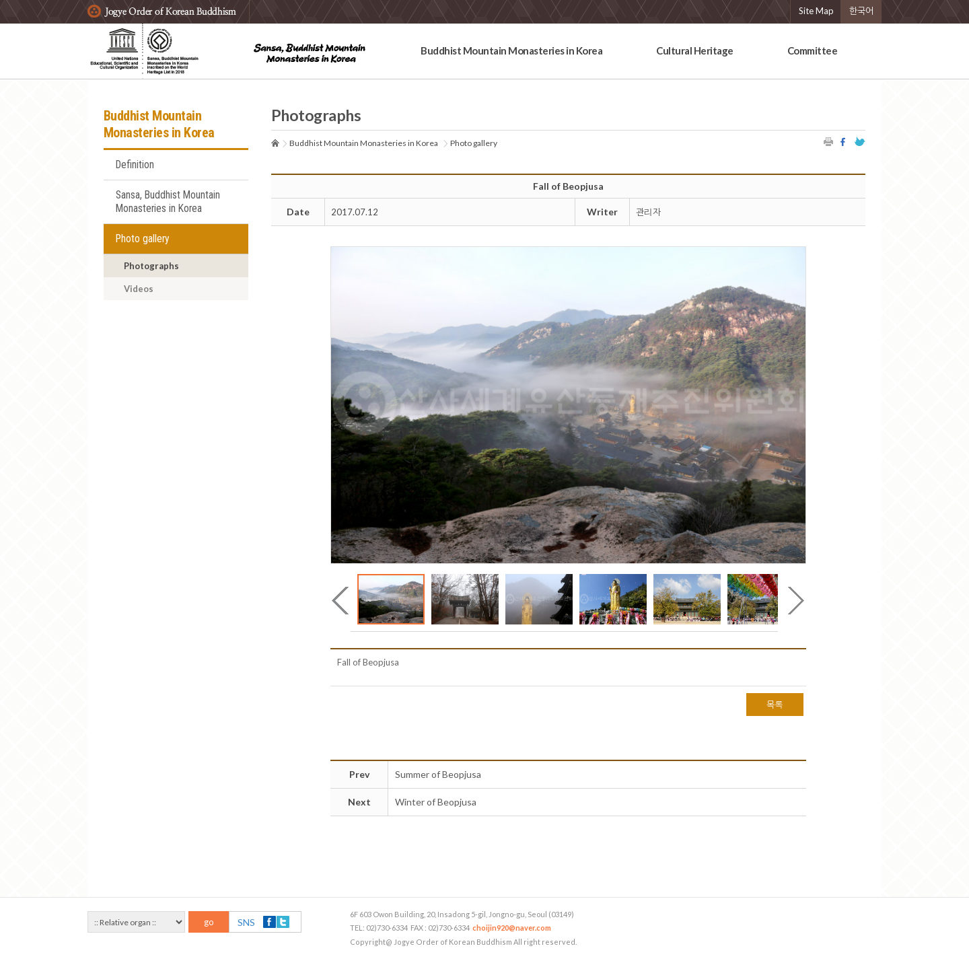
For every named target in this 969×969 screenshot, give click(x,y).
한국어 (861, 10)
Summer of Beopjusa (438, 774)
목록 (774, 704)
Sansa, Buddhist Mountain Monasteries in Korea (168, 202)
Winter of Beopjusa (435, 802)
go (209, 922)
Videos (138, 288)
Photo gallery (143, 239)
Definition (135, 165)
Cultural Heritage (694, 50)
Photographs (151, 265)
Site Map (816, 10)
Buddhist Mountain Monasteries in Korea (511, 50)
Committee (812, 50)
